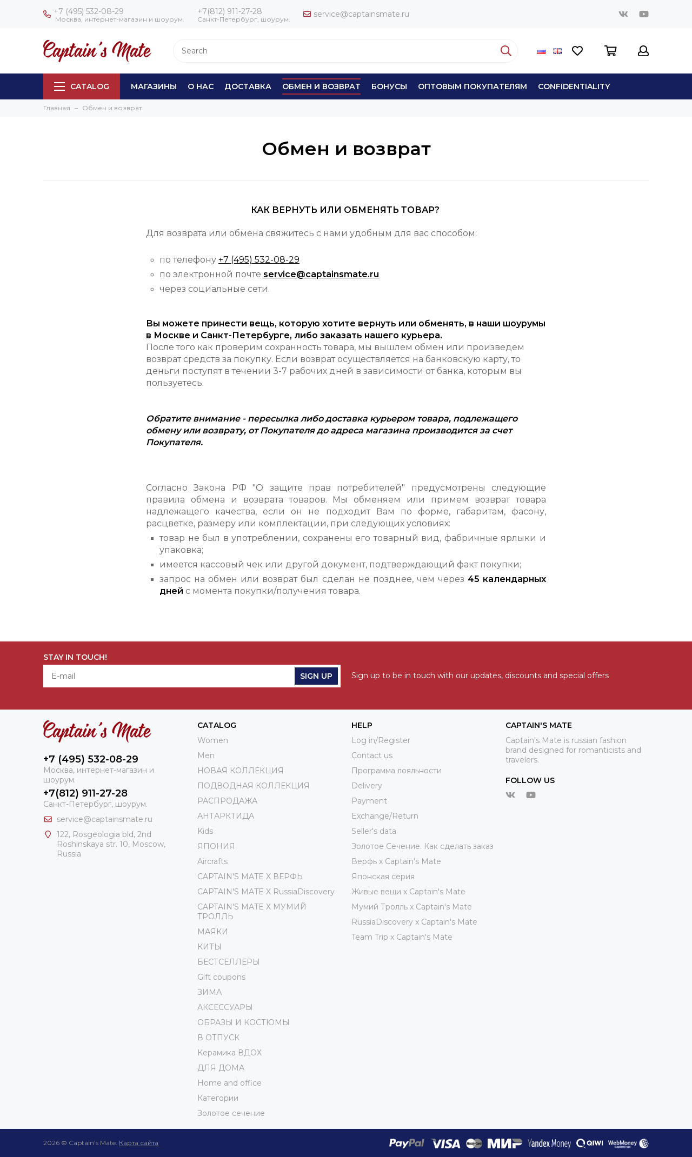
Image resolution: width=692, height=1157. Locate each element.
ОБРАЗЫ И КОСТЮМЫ (243, 1022)
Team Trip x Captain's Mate (402, 937)
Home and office (229, 1083)
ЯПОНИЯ (216, 846)
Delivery (366, 786)
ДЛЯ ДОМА (220, 1068)
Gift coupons (221, 977)
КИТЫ (209, 947)
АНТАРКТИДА (225, 816)
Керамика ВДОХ (229, 1053)
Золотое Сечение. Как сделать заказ (422, 846)
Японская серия (383, 876)
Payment (369, 801)
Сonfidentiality (574, 86)
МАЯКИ (212, 932)
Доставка (247, 86)
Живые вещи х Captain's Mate (408, 892)
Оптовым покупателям (472, 86)
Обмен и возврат (321, 86)
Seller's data (373, 831)
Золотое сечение (231, 1113)
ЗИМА (209, 992)
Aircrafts (212, 861)
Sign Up (316, 676)
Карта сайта (138, 1143)
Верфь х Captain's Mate (396, 861)
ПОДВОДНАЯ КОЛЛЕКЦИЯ (253, 786)
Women (212, 740)
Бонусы (389, 86)
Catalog (81, 86)
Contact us (371, 755)
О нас (201, 86)
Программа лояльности (396, 770)
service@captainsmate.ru (356, 14)
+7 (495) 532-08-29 (83, 11)
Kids (205, 831)
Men (206, 755)
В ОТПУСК (218, 1037)
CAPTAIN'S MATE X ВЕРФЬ (250, 876)
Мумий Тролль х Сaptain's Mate (411, 907)
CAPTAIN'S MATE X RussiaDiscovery (266, 892)
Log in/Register (380, 740)
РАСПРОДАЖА (227, 801)
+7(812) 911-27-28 (229, 11)
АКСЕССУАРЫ (225, 1007)
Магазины (154, 86)
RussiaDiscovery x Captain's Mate (414, 922)
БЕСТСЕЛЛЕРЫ (228, 962)
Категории (217, 1098)
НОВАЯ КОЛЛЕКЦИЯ (240, 770)
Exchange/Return (384, 816)
